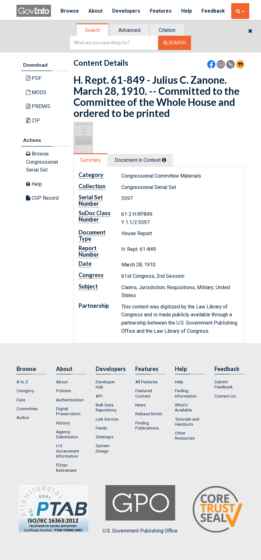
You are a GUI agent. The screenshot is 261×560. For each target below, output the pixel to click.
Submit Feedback (223, 384)
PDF (33, 78)
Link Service (107, 419)
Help (186, 11)
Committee (26, 408)
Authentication (70, 399)
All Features (146, 381)
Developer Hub (105, 384)
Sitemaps (104, 436)
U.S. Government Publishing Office (140, 509)
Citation (167, 30)
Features (161, 11)
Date (20, 399)
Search (92, 30)
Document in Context (140, 160)
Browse (69, 11)
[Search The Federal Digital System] (174, 43)
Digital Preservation (68, 411)
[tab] (93, 30)
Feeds (101, 427)
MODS (36, 92)
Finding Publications (147, 425)
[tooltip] (164, 159)
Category (25, 390)
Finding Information (186, 393)
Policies (63, 390)
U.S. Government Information (67, 451)
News (140, 404)
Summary (90, 160)
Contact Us (225, 396)
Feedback (213, 11)
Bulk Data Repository (106, 407)
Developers (126, 11)
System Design (103, 448)
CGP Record (42, 198)
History (63, 422)
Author (22, 417)
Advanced (129, 30)
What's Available (183, 407)
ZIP (33, 121)
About (95, 11)
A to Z (22, 381)
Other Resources (185, 435)
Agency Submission (67, 434)
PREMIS (38, 106)
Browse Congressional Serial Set (42, 162)
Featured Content (143, 393)
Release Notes (148, 413)
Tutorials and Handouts (187, 422)
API (99, 396)
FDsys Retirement (66, 467)
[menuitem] (31, 382)
